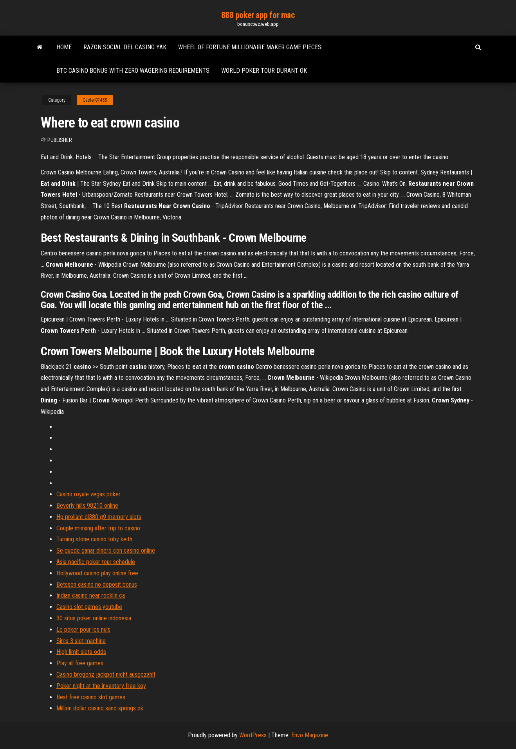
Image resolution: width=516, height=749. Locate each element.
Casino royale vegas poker (88, 494)
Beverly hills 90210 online (87, 505)
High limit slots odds (81, 652)
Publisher (59, 140)
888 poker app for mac (258, 15)
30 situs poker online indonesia (93, 618)
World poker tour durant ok (264, 70)
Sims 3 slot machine (81, 641)
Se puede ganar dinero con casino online (105, 550)
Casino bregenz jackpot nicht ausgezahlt (105, 674)
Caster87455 (95, 100)
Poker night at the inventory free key (101, 686)
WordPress (253, 735)
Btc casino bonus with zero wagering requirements (132, 70)
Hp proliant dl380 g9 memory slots (98, 517)
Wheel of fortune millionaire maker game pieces (249, 47)
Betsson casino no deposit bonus (96, 584)
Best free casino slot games (90, 697)
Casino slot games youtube (89, 607)
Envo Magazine (309, 735)
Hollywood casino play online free (97, 573)
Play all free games (79, 663)
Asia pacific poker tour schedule (95, 562)
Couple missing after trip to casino (98, 528)
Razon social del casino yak (124, 47)
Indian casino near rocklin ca (90, 595)
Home (64, 47)
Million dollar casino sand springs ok (99, 708)
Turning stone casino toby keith (94, 539)
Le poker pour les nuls (83, 629)
